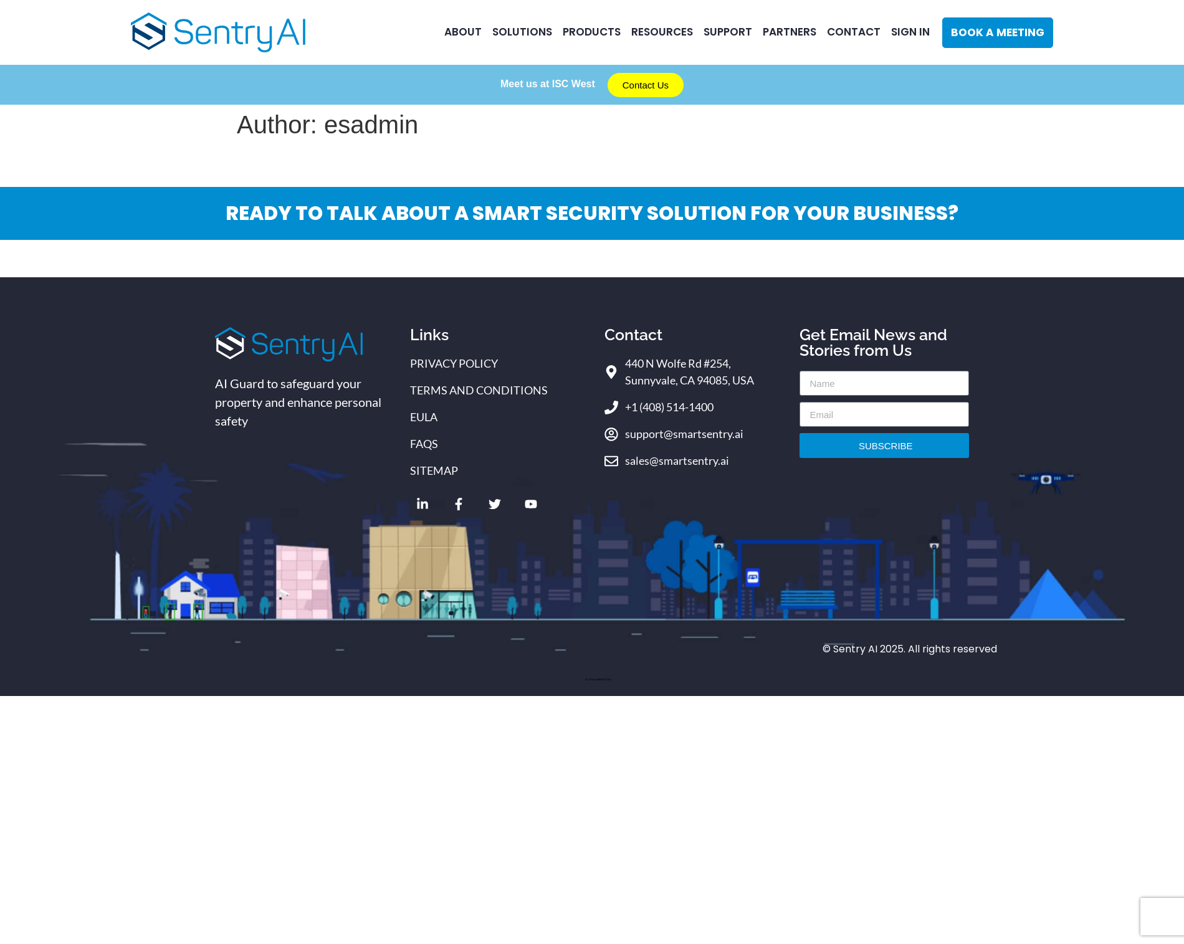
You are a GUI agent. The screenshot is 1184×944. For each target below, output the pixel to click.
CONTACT (854, 31)
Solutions (522, 31)
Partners (789, 31)
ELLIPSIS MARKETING (598, 679)
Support (728, 31)
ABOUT (463, 31)
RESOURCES (662, 31)
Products (592, 31)
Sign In (910, 31)
